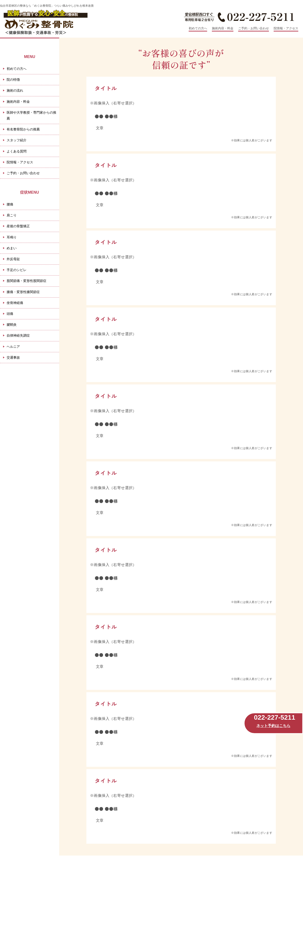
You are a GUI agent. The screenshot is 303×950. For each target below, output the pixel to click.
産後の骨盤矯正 (18, 226)
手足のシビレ (17, 270)
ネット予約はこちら (273, 726)
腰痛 (10, 204)
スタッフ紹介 (17, 140)
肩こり (12, 215)
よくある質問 (17, 151)
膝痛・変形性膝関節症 (23, 292)
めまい (12, 248)
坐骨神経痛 (15, 303)
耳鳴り (12, 237)
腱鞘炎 (12, 324)
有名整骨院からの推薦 (23, 129)
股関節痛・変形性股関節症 (26, 281)
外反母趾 (13, 259)
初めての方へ (198, 28)
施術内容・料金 (222, 28)
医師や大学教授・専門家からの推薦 (31, 115)
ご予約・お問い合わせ (253, 28)
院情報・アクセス (286, 28)
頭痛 (10, 314)
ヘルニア (13, 346)
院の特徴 (13, 79)
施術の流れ (15, 90)
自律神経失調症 (18, 335)
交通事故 (13, 357)
